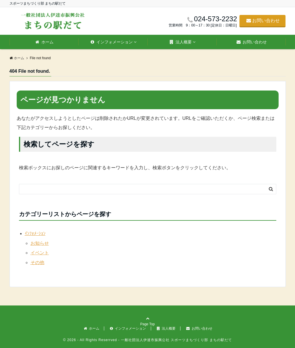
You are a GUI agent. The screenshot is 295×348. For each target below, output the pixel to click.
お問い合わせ (263, 20)
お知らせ (40, 243)
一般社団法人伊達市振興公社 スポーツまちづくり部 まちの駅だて (176, 340)
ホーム (44, 42)
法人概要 (181, 42)
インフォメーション (112, 42)
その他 (37, 262)
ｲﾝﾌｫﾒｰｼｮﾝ (35, 233)
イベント (40, 252)
